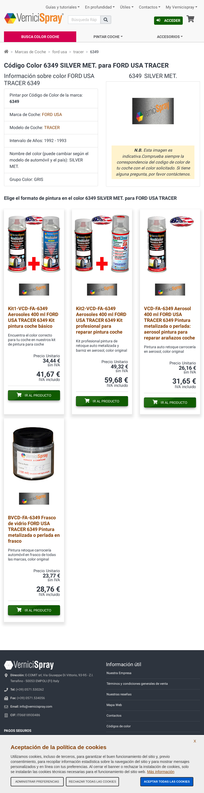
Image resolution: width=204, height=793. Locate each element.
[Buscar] (84, 19)
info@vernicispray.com (36, 706)
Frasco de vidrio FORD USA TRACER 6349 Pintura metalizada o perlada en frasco (34, 529)
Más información (161, 772)
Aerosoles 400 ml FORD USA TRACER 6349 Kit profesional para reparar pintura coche (101, 320)
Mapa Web (114, 705)
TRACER (52, 127)
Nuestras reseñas (119, 694)
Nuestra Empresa (119, 673)
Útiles (125, 7)
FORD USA (52, 114)
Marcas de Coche (30, 51)
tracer (78, 51)
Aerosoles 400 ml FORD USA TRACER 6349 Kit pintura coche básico (33, 317)
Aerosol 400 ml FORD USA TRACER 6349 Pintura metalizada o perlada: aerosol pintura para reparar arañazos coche (169, 323)
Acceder (168, 20)
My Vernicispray (180, 7)
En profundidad (98, 7)
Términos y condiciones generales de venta (137, 684)
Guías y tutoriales (61, 7)
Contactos (148, 7)
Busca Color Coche (40, 37)
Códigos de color (119, 726)
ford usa (59, 51)
